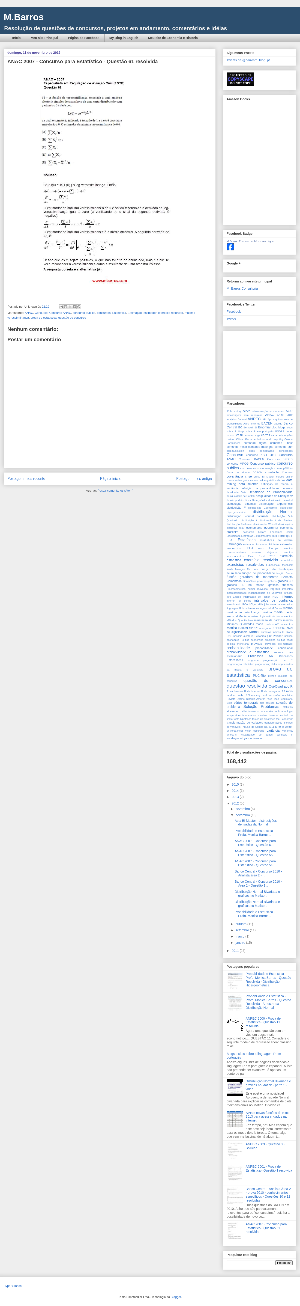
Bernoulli (248, 427)
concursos (104, 313)
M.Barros (24, 17)
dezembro (243, 809)
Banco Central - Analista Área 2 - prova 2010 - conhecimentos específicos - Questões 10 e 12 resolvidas (268, 1194)
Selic (229, 702)
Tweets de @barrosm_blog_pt (248, 60)
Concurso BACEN (251, 459)
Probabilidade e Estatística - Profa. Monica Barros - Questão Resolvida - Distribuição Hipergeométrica (268, 979)
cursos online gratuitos (263, 480)
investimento (234, 604)
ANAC (29, 313)
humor (251, 589)
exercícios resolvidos (245, 564)
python (272, 675)
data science (248, 484)
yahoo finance (253, 738)
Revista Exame (236, 699)
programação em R (278, 660)
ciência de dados (254, 439)
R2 (283, 691)
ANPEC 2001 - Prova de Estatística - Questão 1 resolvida (269, 1168)
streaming (233, 711)
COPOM (257, 472)
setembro (242, 930)
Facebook (234, 311)
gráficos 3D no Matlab (245, 585)
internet (287, 596)
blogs (281, 427)
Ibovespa (262, 589)
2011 (236, 951)
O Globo (287, 632)
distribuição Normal (273, 512)
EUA (250, 548)
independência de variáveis (265, 592)
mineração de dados (268, 620)
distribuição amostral (280, 500)
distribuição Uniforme (239, 524)
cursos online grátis (238, 480)
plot (269, 636)
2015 (236, 784)
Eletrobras (247, 535)
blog (274, 427)
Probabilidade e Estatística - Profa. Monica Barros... (255, 833)
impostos (287, 589)
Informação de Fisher (256, 596)
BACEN (266, 423)
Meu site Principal (44, 38)
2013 (236, 797)
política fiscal (285, 639)
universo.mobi (235, 730)
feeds (230, 569)
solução (270, 702)
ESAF (230, 540)
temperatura (233, 715)
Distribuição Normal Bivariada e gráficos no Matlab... (257, 893)
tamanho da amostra (261, 711)
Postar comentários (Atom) (115, 490)
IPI (251, 604)
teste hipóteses (242, 719)
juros (273, 604)
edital (289, 532)
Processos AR (260, 656)
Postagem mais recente (26, 479)
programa (252, 660)
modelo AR (272, 624)
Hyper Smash (12, 1286)
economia (271, 527)
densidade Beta (236, 492)
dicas (248, 500)
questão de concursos (268, 680)
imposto (275, 589)
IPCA (245, 604)
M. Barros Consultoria (242, 288)
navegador (265, 628)
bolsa (289, 431)
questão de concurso (72, 317)
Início (16, 38)
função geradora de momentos (252, 577)
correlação (272, 472)
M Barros (232, 241)
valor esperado (254, 730)
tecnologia (287, 711)
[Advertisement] (110, 457)
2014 (236, 791)
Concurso (41, 313)
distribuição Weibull (264, 524)
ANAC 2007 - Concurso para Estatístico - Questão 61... (255, 843)
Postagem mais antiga (194, 479)
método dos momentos (279, 616)
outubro (241, 924)
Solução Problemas (261, 706)
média (278, 612)
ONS (229, 636)
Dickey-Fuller (259, 500)
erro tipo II (286, 535)
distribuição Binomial (241, 503)
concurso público (84, 313)
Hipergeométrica (236, 589)
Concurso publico (262, 463)
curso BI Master (264, 476)
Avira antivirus (251, 423)
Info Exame (234, 596)
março (240, 936)
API (264, 419)
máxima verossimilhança (243, 612)
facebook (287, 565)
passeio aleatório (243, 636)
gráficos (271, 581)
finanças (240, 569)
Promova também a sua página (256, 241)
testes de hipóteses (263, 719)
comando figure (255, 443)
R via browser (235, 691)
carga (257, 435)
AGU (289, 411)
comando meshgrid (260, 446)
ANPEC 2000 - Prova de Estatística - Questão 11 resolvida (263, 1022)
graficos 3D (285, 581)
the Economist (284, 719)
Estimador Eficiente (267, 544)
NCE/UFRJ (279, 628)
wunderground (235, 738)
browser (248, 435)
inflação (288, 592)
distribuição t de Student (276, 520)
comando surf (284, 446)
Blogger (176, 1297)
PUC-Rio (259, 675)
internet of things (239, 600)
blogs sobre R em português (256, 431)
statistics (288, 707)
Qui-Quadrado (279, 686)
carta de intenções (282, 435)
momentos (287, 624)
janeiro (240, 942)
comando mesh (237, 446)
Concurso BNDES (280, 459)
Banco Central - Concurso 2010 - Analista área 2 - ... (258, 873)
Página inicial (110, 479)
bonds (230, 435)
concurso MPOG (238, 463)
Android (242, 419)
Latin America (285, 604)
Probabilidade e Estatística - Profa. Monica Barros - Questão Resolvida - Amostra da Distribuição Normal (268, 1001)
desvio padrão (235, 500)
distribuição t (249, 520)
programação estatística (240, 664)
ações (246, 411)
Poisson (278, 636)
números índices (271, 632)
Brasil (238, 435)
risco (269, 699)
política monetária (238, 643)
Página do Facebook (83, 38)
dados (281, 480)
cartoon (231, 439)
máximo (267, 612)
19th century (234, 411)
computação (267, 450)
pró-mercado (285, 643)
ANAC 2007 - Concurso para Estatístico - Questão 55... (255, 853)
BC (240, 427)
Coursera (287, 472)
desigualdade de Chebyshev (274, 496)
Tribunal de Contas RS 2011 (257, 726)
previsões (270, 643)
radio (289, 691)
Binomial (264, 427)
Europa (274, 548)
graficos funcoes (280, 585)
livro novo (253, 608)
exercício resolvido (170, 313)
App (269, 419)
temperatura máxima (254, 715)
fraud (256, 569)
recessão (274, 695)
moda (259, 624)
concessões (286, 450)
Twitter (231, 319)
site (262, 702)
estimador (150, 313)
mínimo (288, 620)
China (239, 439)
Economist (276, 532)
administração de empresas (268, 411)
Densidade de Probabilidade (271, 492)
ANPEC (254, 419)
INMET (276, 596)
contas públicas (283, 468)
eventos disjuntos (264, 552)
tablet (244, 711)
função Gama (284, 573)
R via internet (252, 691)
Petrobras (260, 636)
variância (273, 730)
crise (248, 476)
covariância (235, 476)
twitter (289, 726)
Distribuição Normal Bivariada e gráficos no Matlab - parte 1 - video (268, 1085)
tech (277, 711)
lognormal (265, 608)
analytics (232, 419)
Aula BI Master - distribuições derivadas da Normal (256, 822)
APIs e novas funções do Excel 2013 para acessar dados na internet (268, 1116)
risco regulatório (283, 699)
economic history (254, 532)
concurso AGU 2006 (261, 455)
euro (261, 548)
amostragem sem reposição (244, 415)
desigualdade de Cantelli (241, 496)
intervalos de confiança (273, 600)
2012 (236, 803)
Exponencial (273, 565)
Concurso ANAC (60, 313)
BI (256, 427)
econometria (254, 527)
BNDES (279, 431)
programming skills (266, 664)
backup (278, 423)
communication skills (241, 450)
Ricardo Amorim (255, 699)
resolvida (287, 695)
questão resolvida (247, 686)
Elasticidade (233, 535)
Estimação (135, 313)
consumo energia (263, 468)
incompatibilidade (236, 592)
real (264, 695)
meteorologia (258, 616)
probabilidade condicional (274, 648)
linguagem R (234, 608)
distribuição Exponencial (276, 503)
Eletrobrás (260, 535)
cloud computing (273, 439)
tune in (279, 726)
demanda (287, 488)
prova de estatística (43, 317)
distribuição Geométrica (262, 507)
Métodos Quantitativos (240, 620)
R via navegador (271, 691)
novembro (243, 815)
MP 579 (253, 628)
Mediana (244, 616)
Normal (254, 632)
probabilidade (238, 648)
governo (261, 581)
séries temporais (246, 702)
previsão (256, 643)
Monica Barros (237, 628)
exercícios (287, 560)
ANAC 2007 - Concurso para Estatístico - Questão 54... (255, 863)
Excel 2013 (267, 556)
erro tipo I (272, 535)
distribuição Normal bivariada (248, 516)
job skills (259, 604)
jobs (266, 604)
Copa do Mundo (238, 472)
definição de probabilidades (260, 488)
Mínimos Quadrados (240, 624)
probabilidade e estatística (248, 652)
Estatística (119, 313)
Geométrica (249, 581)
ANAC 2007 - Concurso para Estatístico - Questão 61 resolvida (266, 1228)
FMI (249, 569)
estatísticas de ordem (276, 540)
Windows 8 (285, 734)
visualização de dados (256, 734)
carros (265, 435)
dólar (241, 527)
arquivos (278, 419)
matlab (288, 608)
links (244, 608)
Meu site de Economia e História (173, 38)
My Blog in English (123, 38)
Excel (251, 556)
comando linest (281, 443)
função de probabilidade (258, 573)
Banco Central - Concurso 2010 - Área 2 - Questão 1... (258, 883)
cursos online (284, 476)
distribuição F (236, 507)
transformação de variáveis (245, 722)
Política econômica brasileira (258, 639)
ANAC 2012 (285, 415)
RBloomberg (253, 695)
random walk (235, 695)
